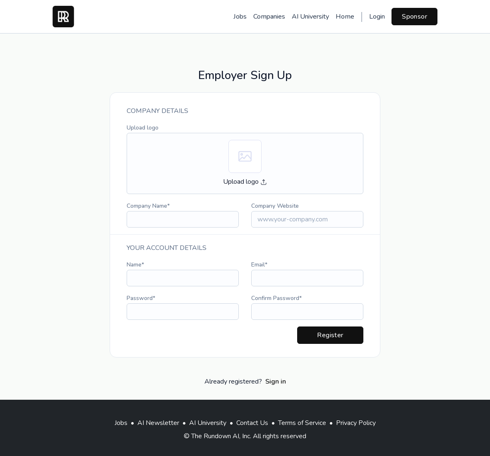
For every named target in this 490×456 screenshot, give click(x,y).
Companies (269, 16)
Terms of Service (302, 422)
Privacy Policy (356, 422)
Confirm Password (275, 298)
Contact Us (252, 422)
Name (134, 265)
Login (377, 16)
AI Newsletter (158, 422)
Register (330, 335)
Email (258, 265)
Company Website (275, 206)
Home (345, 16)
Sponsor (414, 16)
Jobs (240, 16)
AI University (310, 16)
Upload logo (143, 128)
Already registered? (245, 381)
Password (140, 298)
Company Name (147, 206)
